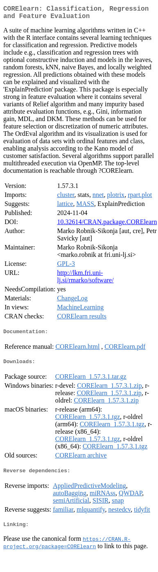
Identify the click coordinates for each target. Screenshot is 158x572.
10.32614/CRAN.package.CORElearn (107, 225)
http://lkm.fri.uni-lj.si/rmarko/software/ (85, 279)
